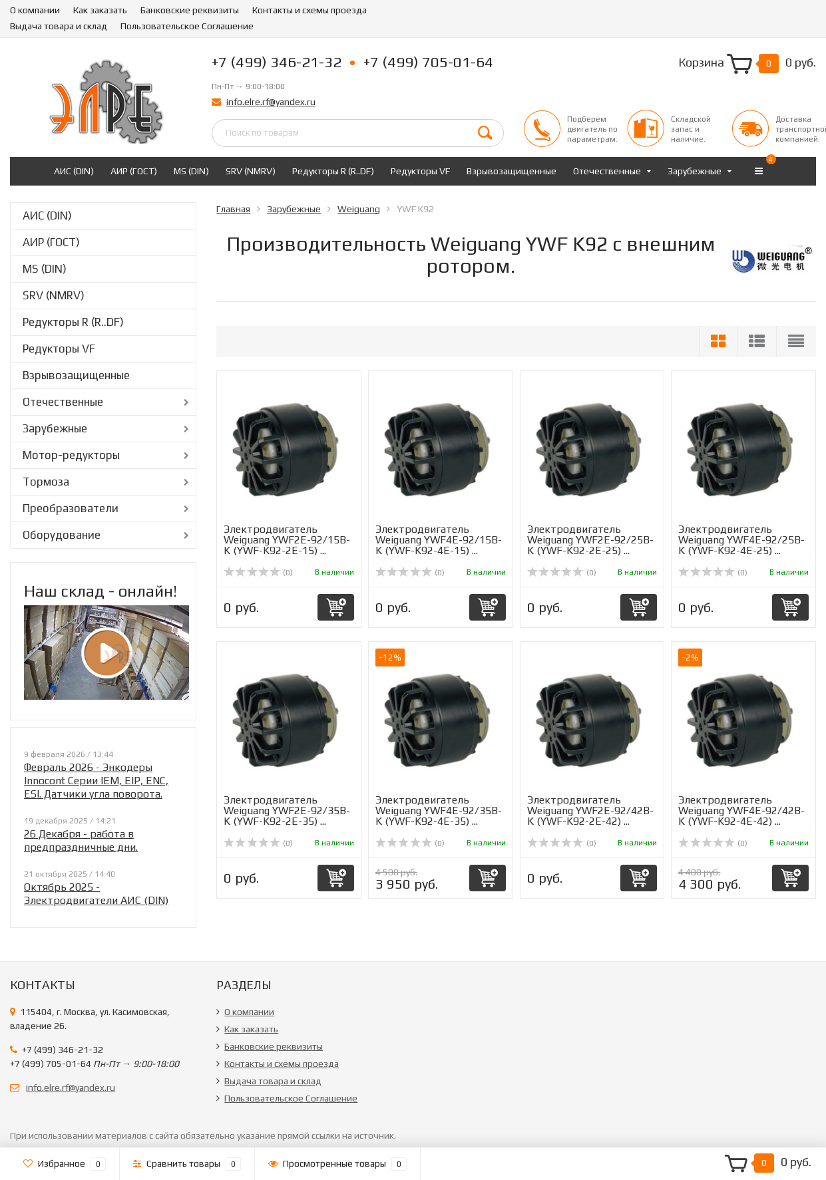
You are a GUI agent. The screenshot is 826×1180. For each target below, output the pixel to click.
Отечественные (607, 171)
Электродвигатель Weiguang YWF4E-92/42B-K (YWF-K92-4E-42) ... (741, 810)
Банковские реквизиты (189, 10)
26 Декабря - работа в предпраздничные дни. (81, 840)
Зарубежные (695, 171)
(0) (258, 572)
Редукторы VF (420, 171)
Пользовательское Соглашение (187, 26)
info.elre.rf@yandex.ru (270, 101)
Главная (233, 209)
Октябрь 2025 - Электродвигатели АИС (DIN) (96, 894)
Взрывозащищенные (511, 171)
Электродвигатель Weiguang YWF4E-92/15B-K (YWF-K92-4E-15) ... (438, 540)
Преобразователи (70, 508)
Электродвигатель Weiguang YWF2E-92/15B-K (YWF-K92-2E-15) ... (287, 540)
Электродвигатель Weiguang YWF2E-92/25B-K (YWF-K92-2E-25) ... (590, 540)
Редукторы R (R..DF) (333, 171)
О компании (35, 10)
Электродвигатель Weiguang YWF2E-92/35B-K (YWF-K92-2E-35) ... (287, 810)
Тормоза (46, 481)
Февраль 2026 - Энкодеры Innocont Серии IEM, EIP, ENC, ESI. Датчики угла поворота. (96, 780)
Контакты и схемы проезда (309, 10)
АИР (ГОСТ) (133, 171)
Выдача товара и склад (58, 26)
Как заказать (100, 10)
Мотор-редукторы (71, 455)
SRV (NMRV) (251, 171)
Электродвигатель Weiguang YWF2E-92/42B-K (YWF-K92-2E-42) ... (590, 810)
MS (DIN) (191, 171)
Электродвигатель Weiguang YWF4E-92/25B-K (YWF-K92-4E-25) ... (741, 540)
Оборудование (62, 534)
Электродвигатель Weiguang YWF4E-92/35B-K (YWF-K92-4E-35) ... (438, 810)
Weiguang (358, 209)
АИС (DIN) (74, 171)
